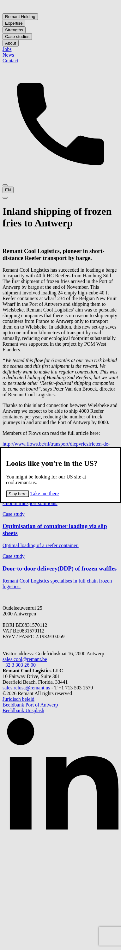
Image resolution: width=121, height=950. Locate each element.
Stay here (18, 493)
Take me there (44, 493)
